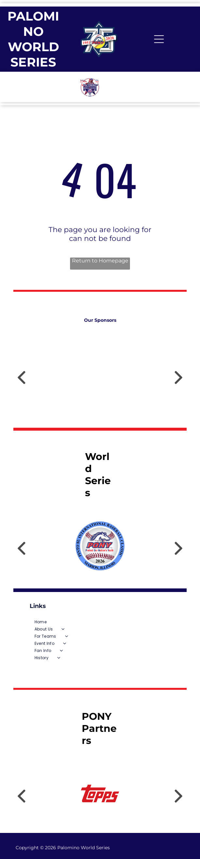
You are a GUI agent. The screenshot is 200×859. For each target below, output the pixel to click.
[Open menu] (159, 39)
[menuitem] (100, 622)
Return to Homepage (100, 261)
